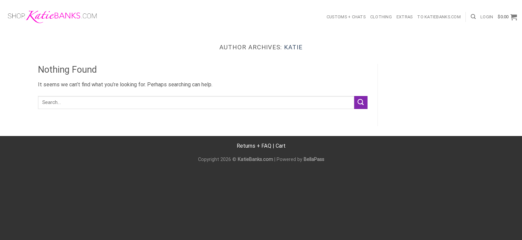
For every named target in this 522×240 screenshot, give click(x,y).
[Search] (473, 16)
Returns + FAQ (254, 146)
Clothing (381, 16)
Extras (404, 16)
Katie (293, 47)
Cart (281, 146)
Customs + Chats (346, 16)
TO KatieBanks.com (438, 16)
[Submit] (361, 102)
